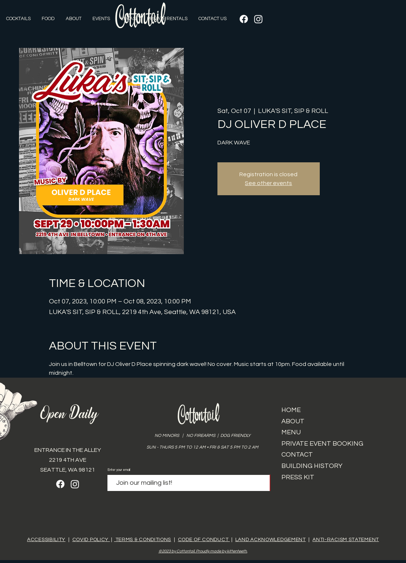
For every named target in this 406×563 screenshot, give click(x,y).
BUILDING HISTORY (311, 465)
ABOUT (292, 421)
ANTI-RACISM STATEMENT (345, 539)
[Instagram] (258, 19)
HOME (291, 410)
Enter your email (118, 470)
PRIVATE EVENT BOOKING (322, 443)
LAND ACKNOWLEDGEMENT (270, 539)
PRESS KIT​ (297, 477)
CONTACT (297, 454)
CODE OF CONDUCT (204, 539)
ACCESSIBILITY (46, 539)
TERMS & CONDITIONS (142, 539)
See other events (268, 183)
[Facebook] (243, 19)
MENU (291, 432)
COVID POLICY (91, 539)
